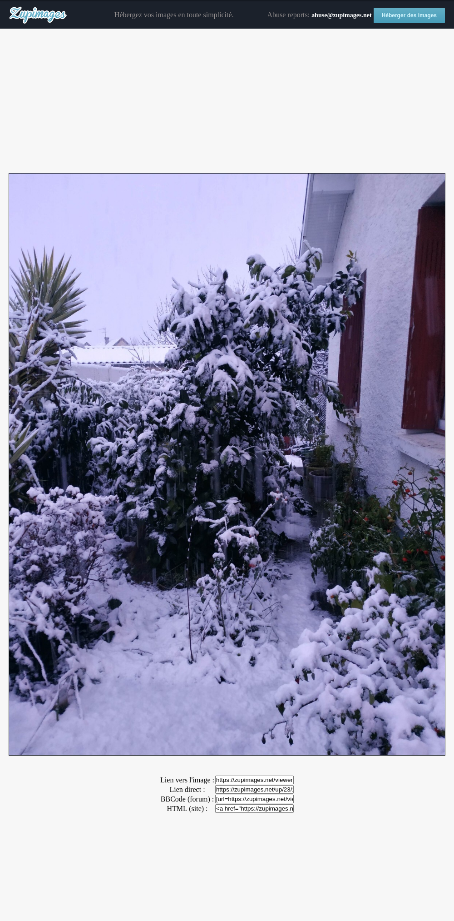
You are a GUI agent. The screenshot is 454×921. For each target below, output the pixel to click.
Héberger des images (409, 15)
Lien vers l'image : (187, 780)
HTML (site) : (187, 808)
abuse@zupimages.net (341, 15)
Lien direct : (187, 789)
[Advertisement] (227, 101)
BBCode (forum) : (187, 799)
